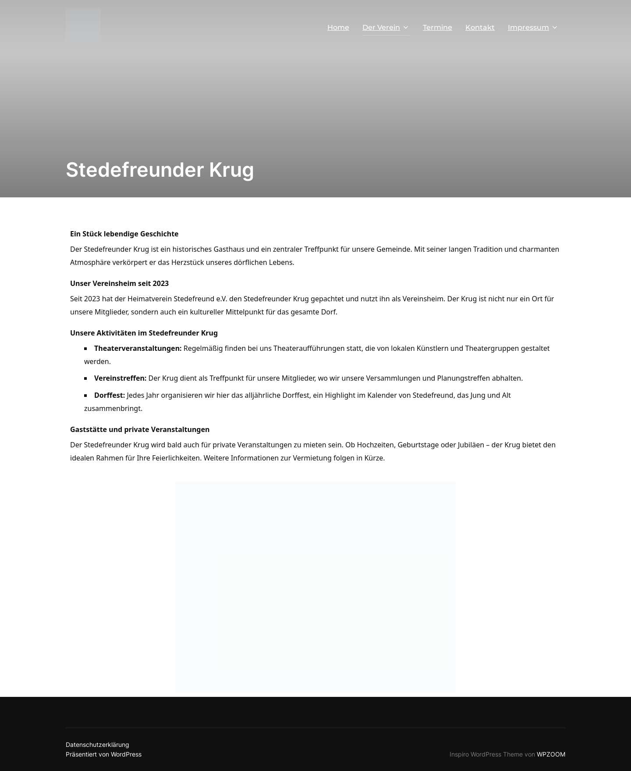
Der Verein (386, 27)
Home (338, 27)
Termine (437, 27)
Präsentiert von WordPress (104, 754)
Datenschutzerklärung (97, 744)
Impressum (533, 27)
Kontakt (480, 27)
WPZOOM (551, 754)
